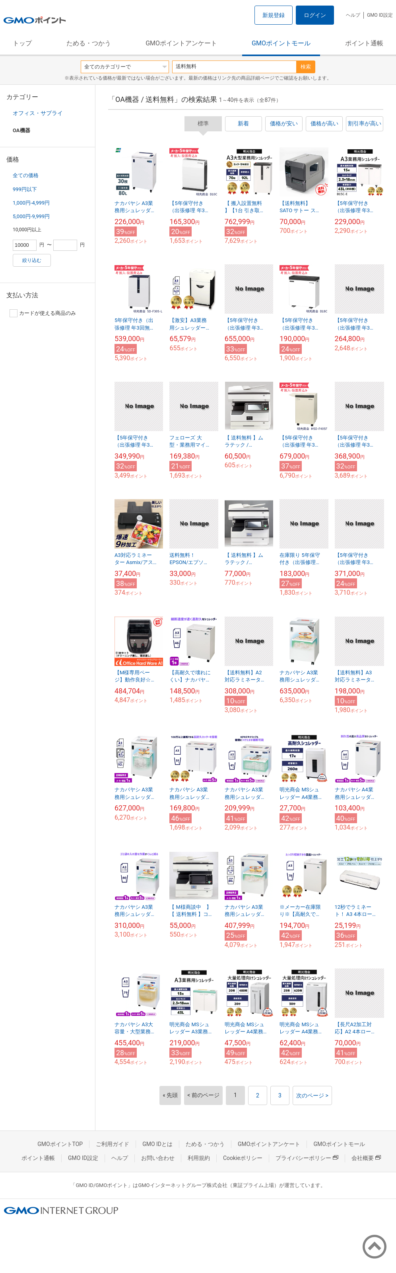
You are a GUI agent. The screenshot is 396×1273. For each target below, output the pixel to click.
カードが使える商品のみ (43, 313)
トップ (22, 43)
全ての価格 (26, 175)
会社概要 (366, 1158)
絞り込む (31, 260)
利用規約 (199, 1158)
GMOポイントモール (281, 43)
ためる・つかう (88, 43)
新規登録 (273, 15)
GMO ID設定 (380, 15)
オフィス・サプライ (38, 113)
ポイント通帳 (364, 43)
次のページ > (312, 1095)
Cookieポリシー (242, 1158)
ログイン (315, 15)
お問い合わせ (158, 1158)
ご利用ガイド (112, 1144)
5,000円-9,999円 (31, 216)
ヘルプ (353, 15)
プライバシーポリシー (307, 1158)
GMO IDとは (157, 1144)
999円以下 (25, 189)
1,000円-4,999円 (31, 203)
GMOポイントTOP (60, 1144)
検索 (306, 67)
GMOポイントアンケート (181, 43)
